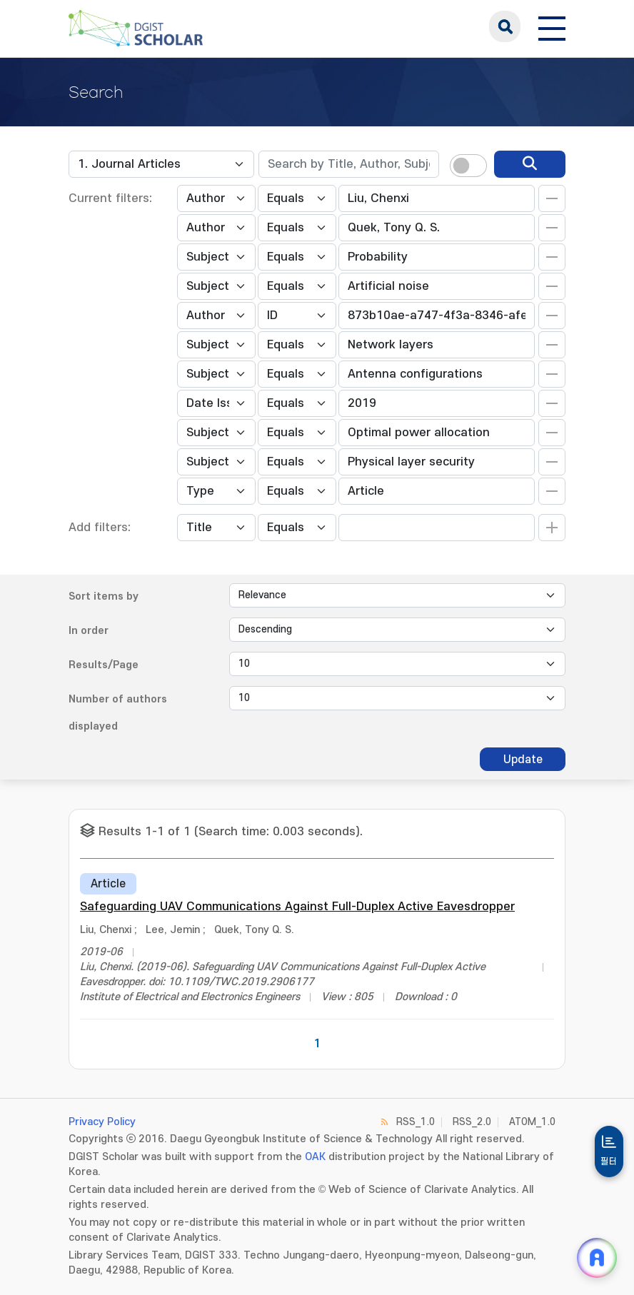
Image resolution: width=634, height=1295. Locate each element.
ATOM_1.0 (532, 1122)
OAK (315, 1157)
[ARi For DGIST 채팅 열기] (597, 1258)
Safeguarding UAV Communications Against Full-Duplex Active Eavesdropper (297, 906)
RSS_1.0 (415, 1122)
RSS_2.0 (472, 1122)
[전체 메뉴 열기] (551, 26)
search (504, 26)
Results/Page (104, 665)
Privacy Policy (102, 1122)
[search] (529, 164)
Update (523, 759)
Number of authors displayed (118, 712)
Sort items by (104, 596)
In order (89, 631)
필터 (609, 1161)
